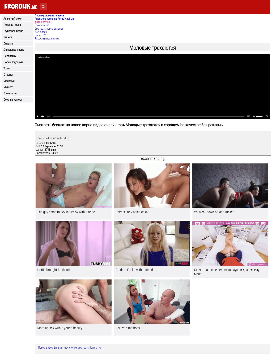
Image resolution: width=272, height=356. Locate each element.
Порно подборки (13, 62)
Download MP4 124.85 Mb (52, 138)
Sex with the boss (128, 328)
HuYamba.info (42, 25)
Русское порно (12, 24)
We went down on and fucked (214, 212)
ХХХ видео (41, 32)
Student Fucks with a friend (134, 270)
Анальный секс (12, 18)
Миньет (7, 87)
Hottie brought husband (53, 270)
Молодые (9, 81)
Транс (6, 68)
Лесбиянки (9, 56)
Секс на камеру (12, 99)
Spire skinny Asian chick (132, 212)
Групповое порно (13, 31)
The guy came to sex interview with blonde (66, 212)
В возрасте (9, 93)
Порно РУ (40, 35)
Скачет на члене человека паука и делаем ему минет (226, 272)
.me (20, 7)
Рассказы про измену (47, 38)
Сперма (8, 43)
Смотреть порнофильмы (49, 28)
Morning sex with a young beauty (59, 328)
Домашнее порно (13, 49)
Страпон (8, 74)
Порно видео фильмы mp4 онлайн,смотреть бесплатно (69, 347)
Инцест (7, 37)
